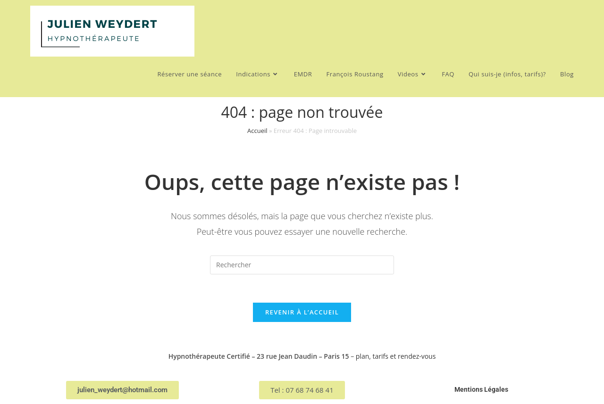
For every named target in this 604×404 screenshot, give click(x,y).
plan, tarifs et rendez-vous (396, 356)
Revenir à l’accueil (302, 312)
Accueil (257, 130)
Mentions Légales (481, 389)
